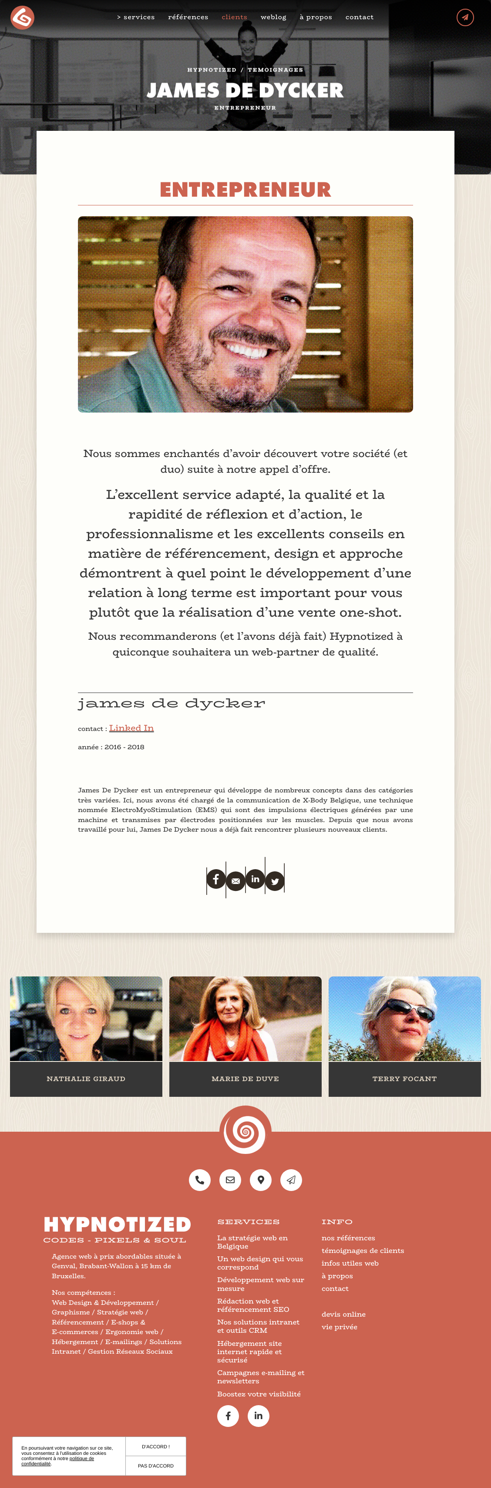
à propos (317, 17)
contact (361, 17)
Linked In (131, 728)
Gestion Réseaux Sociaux (130, 1352)
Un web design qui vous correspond (260, 1263)
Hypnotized (212, 73)
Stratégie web (120, 1312)
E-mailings (123, 1342)
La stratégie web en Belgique (252, 1242)
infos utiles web (350, 1263)
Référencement (78, 1322)
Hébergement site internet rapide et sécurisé (249, 1351)
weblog (275, 17)
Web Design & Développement (103, 1303)
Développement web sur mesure (260, 1283)
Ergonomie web (131, 1332)
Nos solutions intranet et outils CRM (258, 1326)
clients (236, 17)
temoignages (275, 73)
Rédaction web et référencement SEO (253, 1305)
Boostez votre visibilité (259, 1394)
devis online (344, 1314)
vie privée (339, 1326)
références (190, 17)
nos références (348, 1237)
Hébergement (75, 1342)
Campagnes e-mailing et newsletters (261, 1376)
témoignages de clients (363, 1250)
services (140, 17)
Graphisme (71, 1312)
